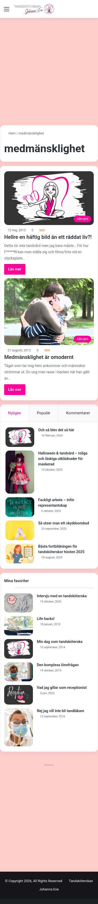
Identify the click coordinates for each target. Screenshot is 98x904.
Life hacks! (46, 619)
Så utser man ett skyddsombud (63, 523)
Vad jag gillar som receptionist (62, 688)
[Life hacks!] (18, 625)
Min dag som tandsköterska (60, 642)
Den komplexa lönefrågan (58, 665)
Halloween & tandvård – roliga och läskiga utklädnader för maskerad (62, 458)
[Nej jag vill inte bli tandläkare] (18, 727)
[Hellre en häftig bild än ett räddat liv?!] (49, 198)
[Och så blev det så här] (19, 437)
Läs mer (14, 269)
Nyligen (14, 413)
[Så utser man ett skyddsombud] (19, 530)
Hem (10, 133)
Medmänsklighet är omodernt (38, 357)
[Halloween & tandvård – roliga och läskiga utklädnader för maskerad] (19, 472)
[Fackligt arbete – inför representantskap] (19, 507)
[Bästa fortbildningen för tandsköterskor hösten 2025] (19, 553)
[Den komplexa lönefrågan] (18, 672)
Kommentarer (78, 413)
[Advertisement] (49, 70)
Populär (43, 413)
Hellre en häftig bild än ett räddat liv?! (47, 237)
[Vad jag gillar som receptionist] (18, 695)
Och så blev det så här (56, 430)
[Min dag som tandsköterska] (18, 649)
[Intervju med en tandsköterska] (18, 603)
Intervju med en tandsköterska (62, 596)
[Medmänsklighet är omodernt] (49, 311)
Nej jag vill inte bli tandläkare (60, 711)
